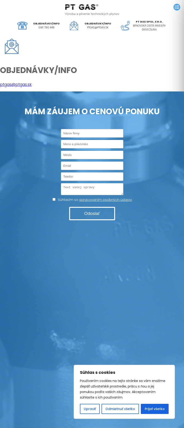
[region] (124, 392)
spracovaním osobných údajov (105, 201)
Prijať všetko (155, 409)
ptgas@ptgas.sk (98, 27)
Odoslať (92, 214)
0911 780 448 (46, 27)
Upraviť (90, 409)
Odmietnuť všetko (120, 409)
